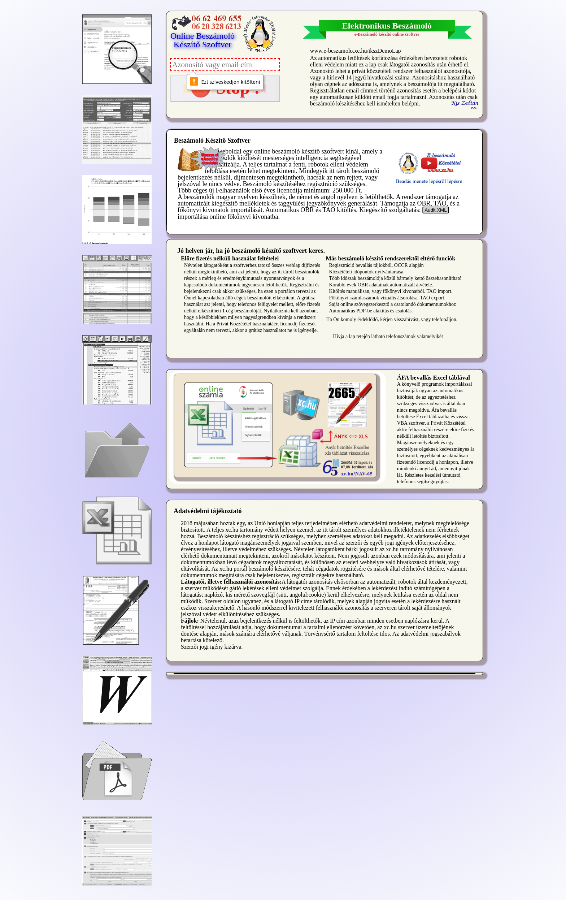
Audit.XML (436, 210)
